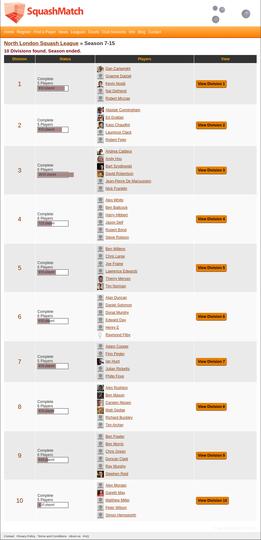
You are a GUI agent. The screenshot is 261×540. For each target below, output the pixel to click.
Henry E (108, 327)
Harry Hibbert (112, 215)
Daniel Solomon (114, 305)
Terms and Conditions (52, 536)
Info (132, 32)
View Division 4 (211, 219)
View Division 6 (211, 316)
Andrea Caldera (114, 151)
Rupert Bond (111, 230)
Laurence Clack (114, 132)
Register (24, 32)
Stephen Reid (112, 474)
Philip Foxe (110, 376)
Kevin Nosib (111, 83)
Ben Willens (111, 249)
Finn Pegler (110, 354)
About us (75, 536)
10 (19, 500)
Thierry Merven (114, 279)
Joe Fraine (110, 264)
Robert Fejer (111, 140)
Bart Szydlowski (114, 166)
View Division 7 (211, 361)
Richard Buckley (115, 417)
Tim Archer (110, 425)
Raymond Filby (113, 335)
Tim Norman (111, 286)
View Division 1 (211, 84)
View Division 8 (211, 407)
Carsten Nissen (114, 402)
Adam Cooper (112, 346)
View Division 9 (211, 455)
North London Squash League (41, 43)
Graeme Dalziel (114, 76)
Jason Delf (110, 222)
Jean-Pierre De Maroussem (124, 181)
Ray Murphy (111, 466)
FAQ (86, 536)
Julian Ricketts (113, 369)
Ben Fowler (110, 436)
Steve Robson (113, 237)
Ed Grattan (110, 117)
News (63, 32)
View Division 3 (211, 170)
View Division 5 (211, 268)
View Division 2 (211, 125)
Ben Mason (110, 395)
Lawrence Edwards (117, 271)
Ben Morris (110, 444)
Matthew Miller (113, 500)
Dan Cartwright (113, 68)
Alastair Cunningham (118, 110)
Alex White (110, 200)
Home (9, 32)
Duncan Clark (112, 459)
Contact (154, 32)
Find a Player (45, 32)
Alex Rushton (112, 388)
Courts (93, 32)
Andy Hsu (109, 159)
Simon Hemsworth (116, 515)
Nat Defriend (111, 91)
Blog (141, 32)
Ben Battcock (112, 207)
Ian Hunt (108, 361)
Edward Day (111, 320)
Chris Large (111, 256)
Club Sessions (114, 32)
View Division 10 (212, 500)
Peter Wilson (112, 508)
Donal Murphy (113, 312)
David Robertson (115, 174)
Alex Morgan (111, 485)
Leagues (78, 32)
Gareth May (111, 493)
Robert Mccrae (113, 98)
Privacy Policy (26, 536)
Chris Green (111, 451)
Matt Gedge (111, 410)
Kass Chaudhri (113, 125)
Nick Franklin (112, 188)
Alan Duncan (112, 297)
